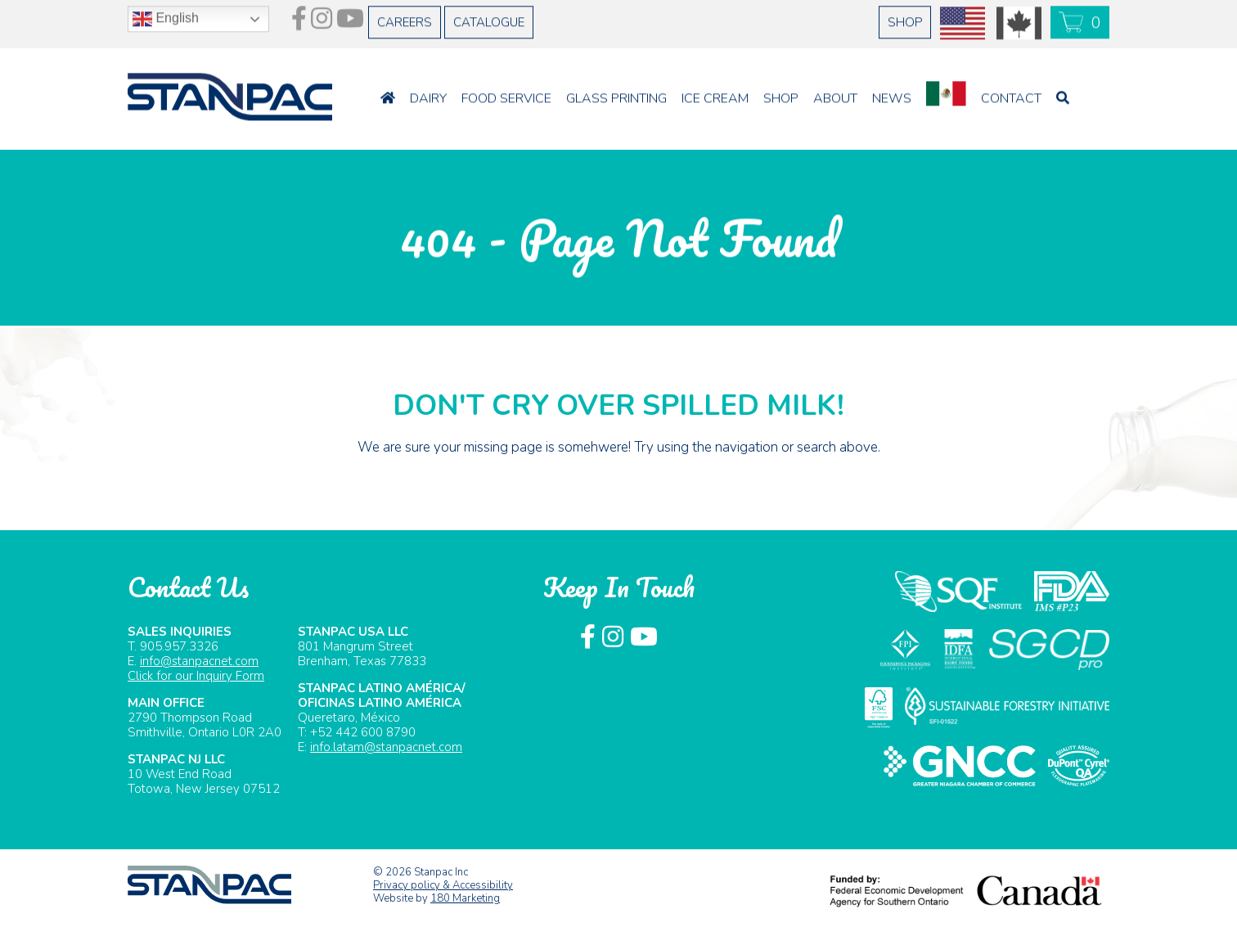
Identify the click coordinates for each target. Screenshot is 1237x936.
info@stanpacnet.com (199, 661)
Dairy (428, 94)
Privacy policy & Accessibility (443, 885)
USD (963, 19)
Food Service (506, 94)
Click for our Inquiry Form (196, 676)
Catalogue (488, 18)
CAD (1019, 19)
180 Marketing (465, 898)
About (835, 94)
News (891, 94)
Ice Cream (715, 94)
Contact (1011, 94)
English (166, 15)
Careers (404, 18)
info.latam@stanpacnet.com (386, 747)
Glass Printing (616, 94)
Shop (905, 18)
